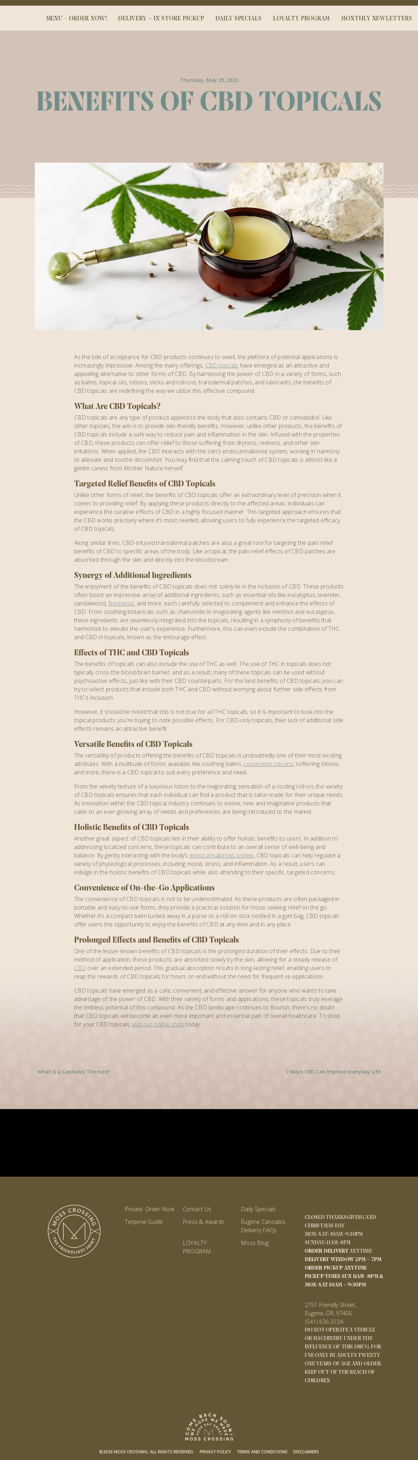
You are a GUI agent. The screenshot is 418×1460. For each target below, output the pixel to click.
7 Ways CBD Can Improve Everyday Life (333, 1071)
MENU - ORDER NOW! (76, 18)
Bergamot (121, 603)
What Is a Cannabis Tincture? (74, 1071)
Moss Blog (255, 1243)
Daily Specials (258, 1209)
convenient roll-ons (268, 764)
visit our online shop (158, 1024)
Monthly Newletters (376, 18)
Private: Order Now (149, 1209)
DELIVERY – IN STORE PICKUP (161, 18)
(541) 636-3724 (324, 1322)
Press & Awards (203, 1222)
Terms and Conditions (262, 1452)
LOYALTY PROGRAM (301, 18)
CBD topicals (222, 365)
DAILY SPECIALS (239, 18)
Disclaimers (306, 1452)
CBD (80, 968)
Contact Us (197, 1209)
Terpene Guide (144, 1222)
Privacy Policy (215, 1452)
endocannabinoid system (221, 855)
